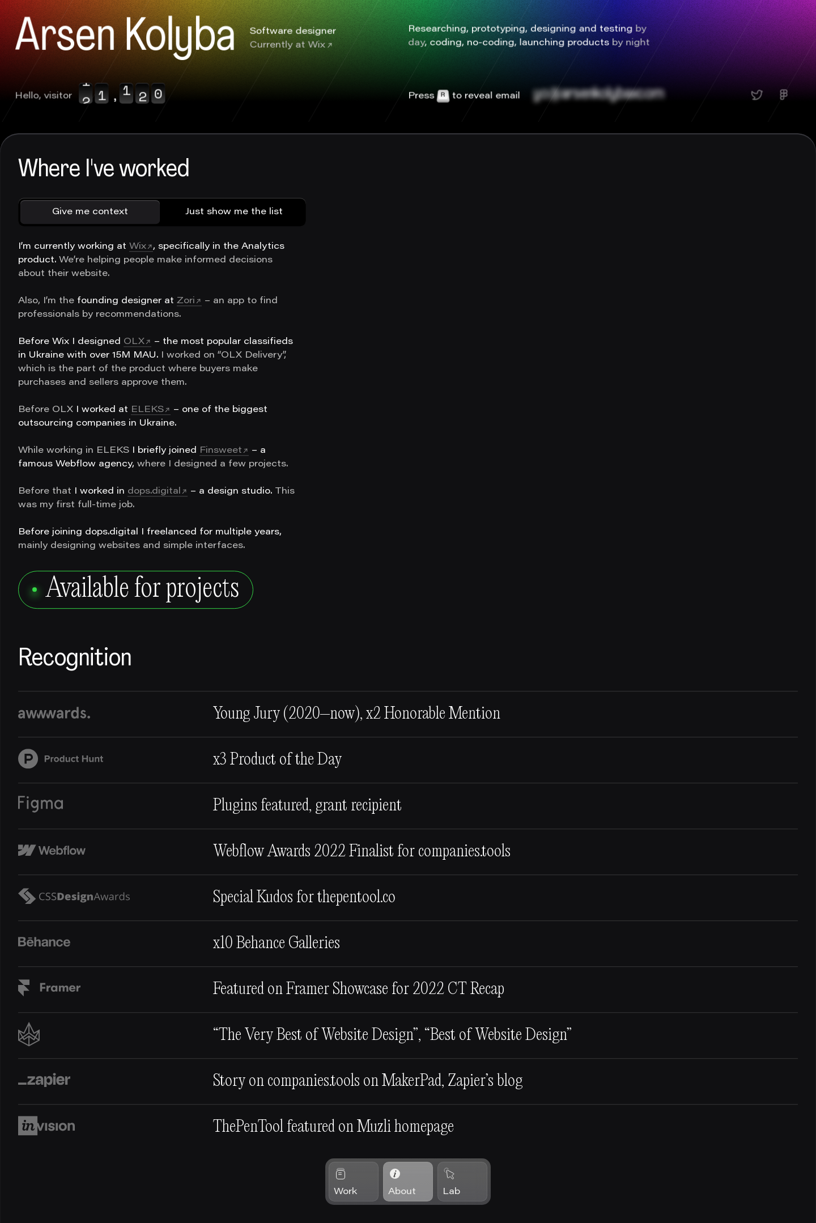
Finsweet (220, 451)
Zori (186, 301)
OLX (134, 342)
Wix (316, 45)
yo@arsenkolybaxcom (599, 95)
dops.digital (154, 491)
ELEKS (147, 410)
